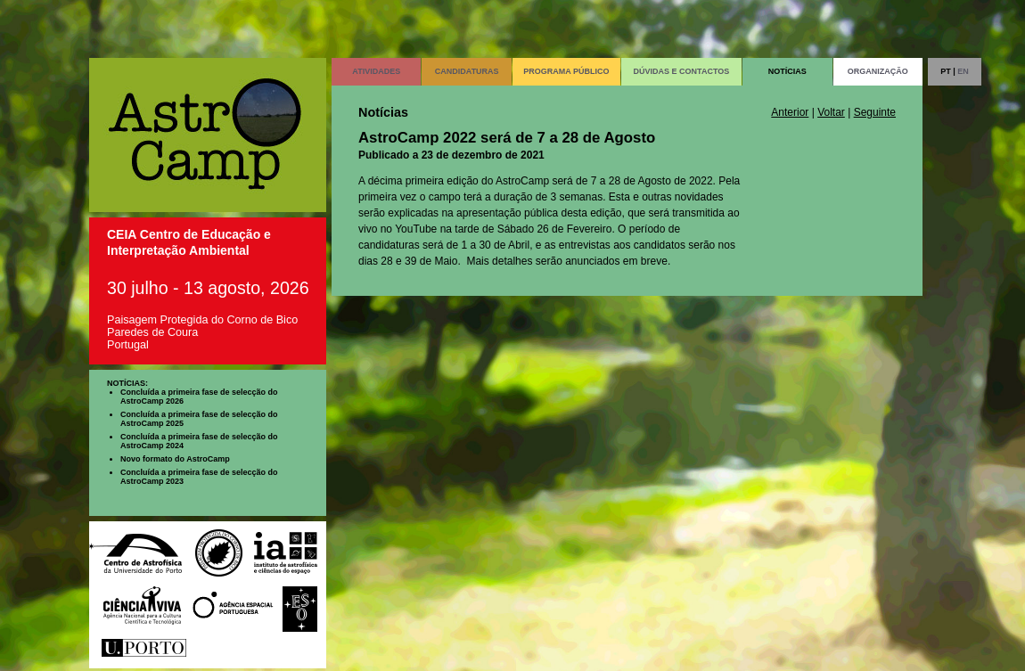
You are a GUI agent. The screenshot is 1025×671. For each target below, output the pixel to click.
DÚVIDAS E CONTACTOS (682, 71)
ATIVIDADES (376, 71)
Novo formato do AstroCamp (175, 458)
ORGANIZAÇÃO (878, 71)
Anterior (789, 112)
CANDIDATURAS (467, 71)
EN (963, 71)
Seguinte (875, 112)
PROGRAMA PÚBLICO (566, 71)
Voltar (831, 112)
